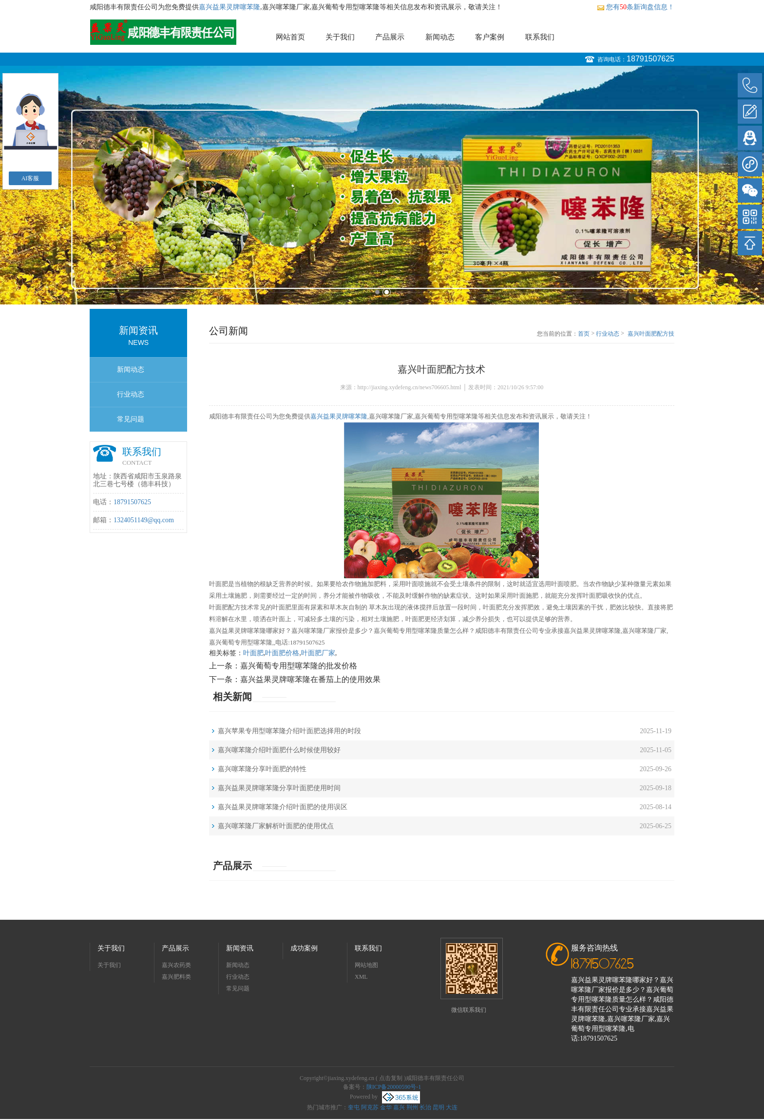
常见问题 (130, 419)
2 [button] (386, 292)
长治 (425, 1107)
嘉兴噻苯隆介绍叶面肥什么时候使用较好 (279, 750)
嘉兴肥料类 (176, 976)
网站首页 (290, 37)
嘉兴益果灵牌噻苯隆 (229, 7)
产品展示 (389, 37)
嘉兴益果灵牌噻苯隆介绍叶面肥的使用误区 (282, 807)
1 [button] (377, 292)
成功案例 (304, 948)
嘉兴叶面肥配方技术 (651, 334)
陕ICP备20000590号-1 (393, 1086)
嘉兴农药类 (176, 965)
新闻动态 (440, 37)
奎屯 (354, 1107)
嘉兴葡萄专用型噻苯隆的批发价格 (298, 666)
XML (361, 976)
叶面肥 (253, 653)
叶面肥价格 (282, 653)
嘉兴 (399, 1107)
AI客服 (30, 178)
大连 (452, 1107)
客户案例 (489, 37)
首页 (584, 333)
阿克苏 (370, 1107)
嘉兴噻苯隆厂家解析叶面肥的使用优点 (276, 826)
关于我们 (340, 37)
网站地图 (366, 965)
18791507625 (650, 59)
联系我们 (539, 37)
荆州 (412, 1107)
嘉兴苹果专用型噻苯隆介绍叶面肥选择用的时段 (289, 731)
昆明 (438, 1107)
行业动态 (130, 394)
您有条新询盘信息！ (635, 7)
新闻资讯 (239, 948)
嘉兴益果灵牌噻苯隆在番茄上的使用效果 (310, 679)
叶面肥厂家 (318, 653)
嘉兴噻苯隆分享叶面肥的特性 (262, 769)
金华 (386, 1107)
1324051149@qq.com (144, 520)
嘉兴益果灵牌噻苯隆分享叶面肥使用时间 (279, 788)
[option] (382, 185)
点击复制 (390, 1078)
